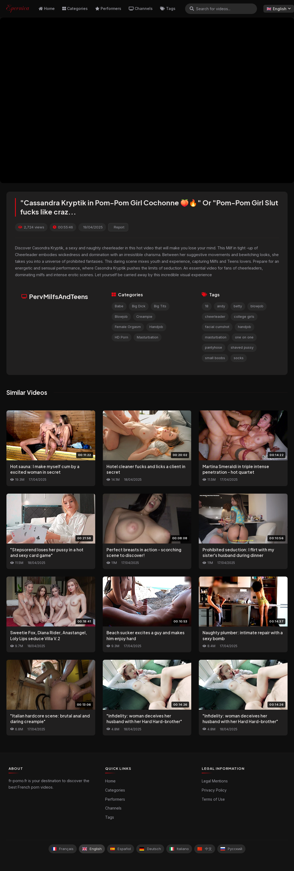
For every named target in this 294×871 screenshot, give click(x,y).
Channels (141, 8)
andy (221, 306)
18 (206, 306)
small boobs (215, 358)
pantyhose (213, 347)
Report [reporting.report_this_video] (119, 227)
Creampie (144, 317)
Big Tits (160, 306)
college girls (244, 317)
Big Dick (138, 306)
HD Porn (121, 337)
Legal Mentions (215, 781)
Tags (167, 8)
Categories (75, 8)
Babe (119, 306)
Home (47, 8)
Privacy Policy (214, 790)
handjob (244, 327)
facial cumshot (217, 327)
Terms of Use (213, 799)
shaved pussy (242, 347)
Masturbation (147, 337)
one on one (244, 337)
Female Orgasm (128, 327)
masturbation (215, 337)
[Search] (192, 8)
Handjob (156, 327)
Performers (108, 8)
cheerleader (215, 317)
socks (239, 358)
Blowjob (121, 317)
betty (238, 306)
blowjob (257, 306)
